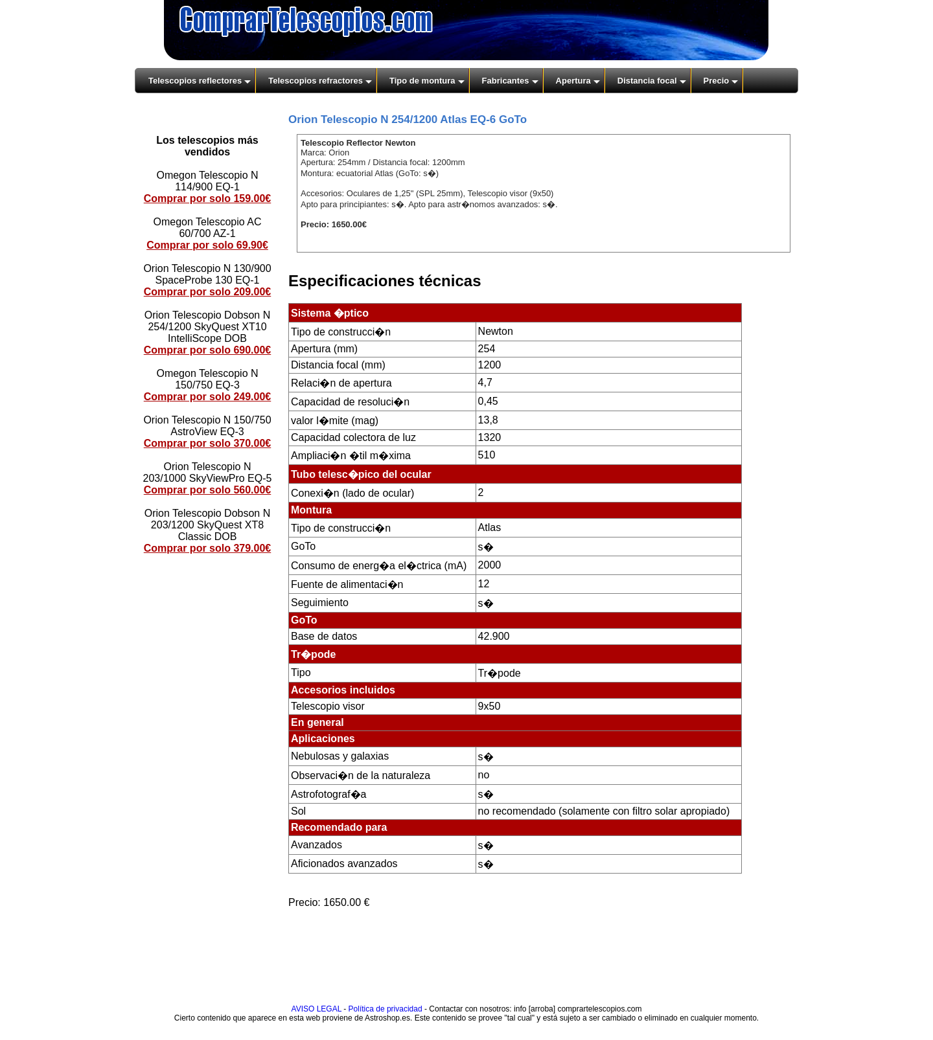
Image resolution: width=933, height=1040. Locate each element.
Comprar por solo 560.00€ (207, 489)
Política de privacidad (385, 1008)
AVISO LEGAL (316, 1008)
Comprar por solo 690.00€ (207, 350)
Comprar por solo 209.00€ (207, 291)
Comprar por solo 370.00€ (207, 443)
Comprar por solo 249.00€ (207, 396)
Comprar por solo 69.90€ (207, 245)
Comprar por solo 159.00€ (207, 198)
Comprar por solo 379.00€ (207, 548)
